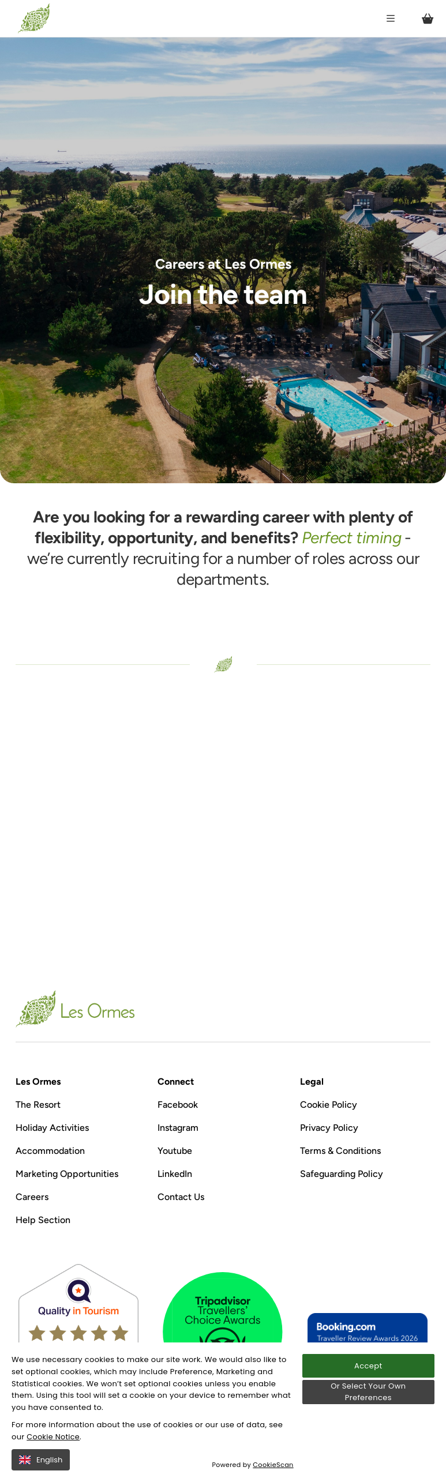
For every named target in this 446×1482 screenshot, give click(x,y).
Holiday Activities (52, 1127)
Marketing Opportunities (67, 1173)
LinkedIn (175, 1173)
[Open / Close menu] (390, 18)
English (40, 1459)
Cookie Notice (54, 1436)
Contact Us (181, 1196)
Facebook (178, 1104)
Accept (368, 1365)
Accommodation (50, 1150)
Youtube (175, 1150)
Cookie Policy (328, 1104)
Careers (32, 1196)
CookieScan (274, 1464)
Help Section (43, 1219)
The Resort (38, 1104)
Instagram (178, 1127)
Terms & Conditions (340, 1150)
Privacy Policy (329, 1127)
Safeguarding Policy (341, 1173)
